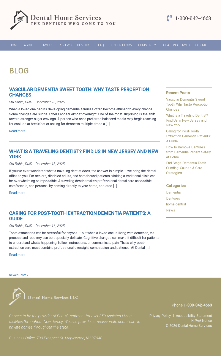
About (29, 45)
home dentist (176, 204)
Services (46, 45)
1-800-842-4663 (193, 18)
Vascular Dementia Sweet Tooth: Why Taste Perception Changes (79, 92)
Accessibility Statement (194, 316)
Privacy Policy (160, 316)
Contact (202, 45)
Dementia (173, 192)
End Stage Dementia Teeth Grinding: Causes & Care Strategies (186, 168)
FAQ (101, 45)
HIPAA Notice (201, 321)
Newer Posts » (18, 275)
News (170, 210)
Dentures (85, 45)
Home (14, 45)
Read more (17, 131)
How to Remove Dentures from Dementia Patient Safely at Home (188, 152)
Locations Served (176, 45)
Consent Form (121, 45)
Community (147, 45)
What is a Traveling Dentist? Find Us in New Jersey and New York (83, 154)
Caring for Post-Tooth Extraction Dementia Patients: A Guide (79, 216)
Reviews (65, 45)
